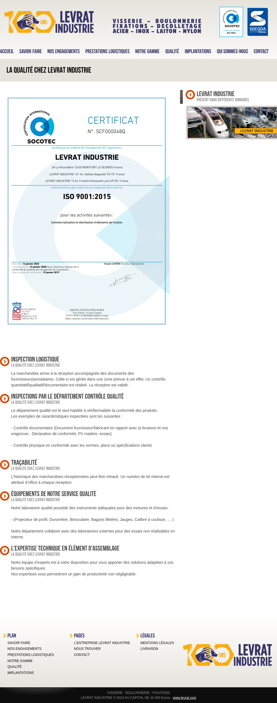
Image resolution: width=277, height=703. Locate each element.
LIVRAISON (149, 649)
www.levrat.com (184, 698)
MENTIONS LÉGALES (157, 643)
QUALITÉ (14, 667)
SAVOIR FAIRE (18, 643)
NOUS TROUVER (87, 649)
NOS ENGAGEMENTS (24, 649)
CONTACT (82, 655)
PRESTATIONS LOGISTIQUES (30, 655)
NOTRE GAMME (20, 661)
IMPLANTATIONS (20, 673)
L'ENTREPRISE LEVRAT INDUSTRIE (102, 643)
